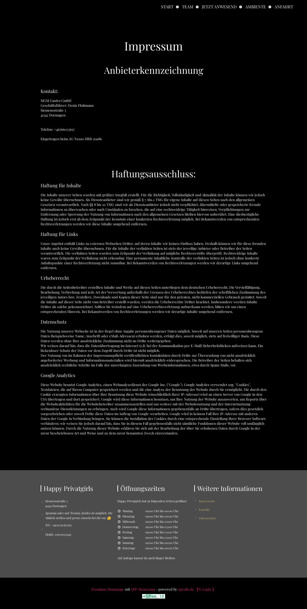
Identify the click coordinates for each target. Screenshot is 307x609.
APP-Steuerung (143, 589)
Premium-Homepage (107, 589)
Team (187, 6)
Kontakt (204, 509)
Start (167, 6)
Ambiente (255, 6)
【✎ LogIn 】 (205, 589)
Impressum (207, 501)
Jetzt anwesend (219, 6)
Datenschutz (207, 518)
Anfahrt (283, 6)
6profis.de (186, 589)
